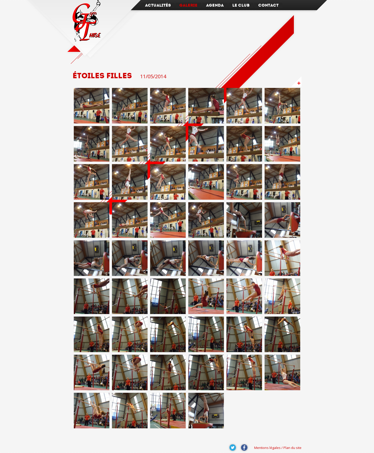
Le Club (241, 5)
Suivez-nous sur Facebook (244, 447)
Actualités (158, 5)
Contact (268, 5)
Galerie (188, 5)
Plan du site (292, 447)
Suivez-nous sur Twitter (232, 447)
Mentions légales (267, 447)
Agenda (215, 5)
